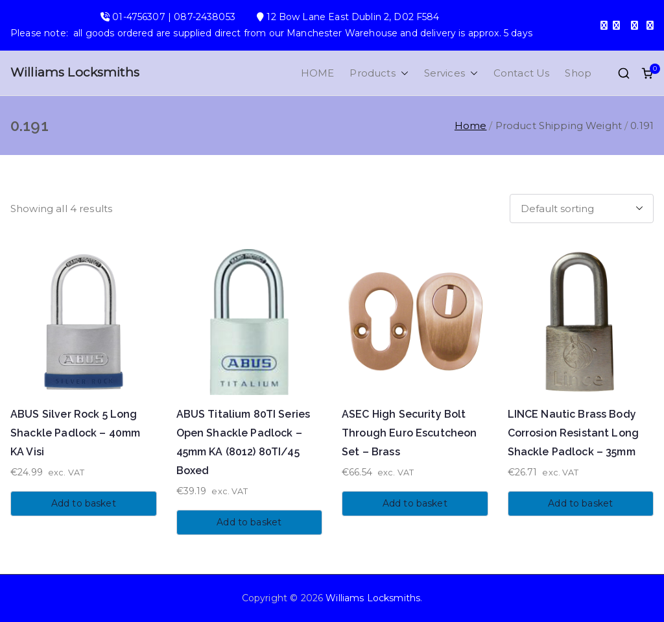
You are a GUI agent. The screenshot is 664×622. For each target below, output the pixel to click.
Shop (578, 73)
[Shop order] (582, 208)
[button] (402, 73)
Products (379, 73)
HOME (318, 73)
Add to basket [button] (83, 503)
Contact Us (521, 73)
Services (451, 73)
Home (471, 125)
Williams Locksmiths (74, 72)
